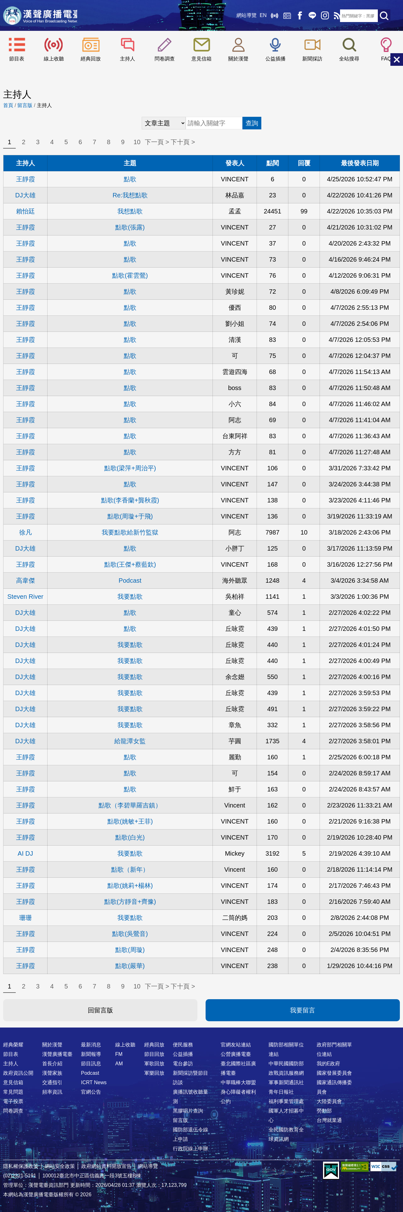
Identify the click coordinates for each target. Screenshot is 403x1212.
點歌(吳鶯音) (130, 933)
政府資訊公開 (18, 1073)
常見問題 (13, 1092)
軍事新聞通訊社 (286, 1082)
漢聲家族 (52, 1073)
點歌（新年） (130, 869)
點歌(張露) (130, 227)
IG (321, 15)
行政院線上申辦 (190, 1148)
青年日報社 (281, 1092)
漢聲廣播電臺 (42, 15)
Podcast (130, 580)
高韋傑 (25, 580)
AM (119, 1063)
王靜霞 (25, 179)
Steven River (25, 596)
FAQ (386, 58)
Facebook (296, 15)
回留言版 (100, 1010)
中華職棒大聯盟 (238, 1082)
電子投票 (13, 1101)
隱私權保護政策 (20, 1166)
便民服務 (183, 1044)
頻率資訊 (52, 1092)
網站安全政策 (60, 1166)
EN (259, 15)
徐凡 (25, 532)
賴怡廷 (25, 211)
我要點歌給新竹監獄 (130, 532)
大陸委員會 (329, 1101)
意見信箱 (201, 58)
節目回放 (154, 1054)
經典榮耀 (13, 1044)
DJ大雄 (25, 195)
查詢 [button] (252, 123)
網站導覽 (243, 15)
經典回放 (283, 15)
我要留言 (302, 1010)
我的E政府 (328, 1063)
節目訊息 (91, 1063)
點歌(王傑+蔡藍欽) (130, 564)
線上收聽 (270, 15)
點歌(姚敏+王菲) (130, 821)
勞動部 (324, 1110)
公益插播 (275, 58)
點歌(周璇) (130, 949)
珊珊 (25, 917)
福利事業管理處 (286, 1101)
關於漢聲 (238, 58)
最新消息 (91, 1044)
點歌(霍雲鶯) (130, 275)
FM (118, 1054)
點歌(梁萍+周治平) (130, 468)
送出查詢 (384, 15)
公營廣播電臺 (236, 1054)
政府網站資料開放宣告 (106, 1166)
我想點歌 (130, 211)
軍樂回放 (154, 1073)
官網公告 (91, 1092)
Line (308, 15)
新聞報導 (91, 1054)
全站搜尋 (349, 58)
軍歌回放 (154, 1063)
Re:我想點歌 (129, 195)
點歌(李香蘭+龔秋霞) (130, 500)
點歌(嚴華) (130, 965)
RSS (333, 15)
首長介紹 (52, 1063)
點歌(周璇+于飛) (130, 516)
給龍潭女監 (130, 741)
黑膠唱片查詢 (188, 1110)
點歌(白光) (130, 837)
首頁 (8, 105)
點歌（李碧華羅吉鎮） (130, 805)
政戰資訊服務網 (286, 1073)
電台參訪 (183, 1063)
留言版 (24, 105)
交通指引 (52, 1082)
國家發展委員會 (334, 1073)
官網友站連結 (236, 1044)
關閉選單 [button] (396, 59)
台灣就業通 (329, 1120)
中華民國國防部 (286, 1063)
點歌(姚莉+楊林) (130, 885)
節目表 (16, 58)
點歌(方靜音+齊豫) (130, 901)
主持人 (127, 58)
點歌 (130, 179)
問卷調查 (165, 58)
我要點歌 (130, 596)
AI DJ (25, 853)
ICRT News (93, 1082)
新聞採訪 (312, 58)
